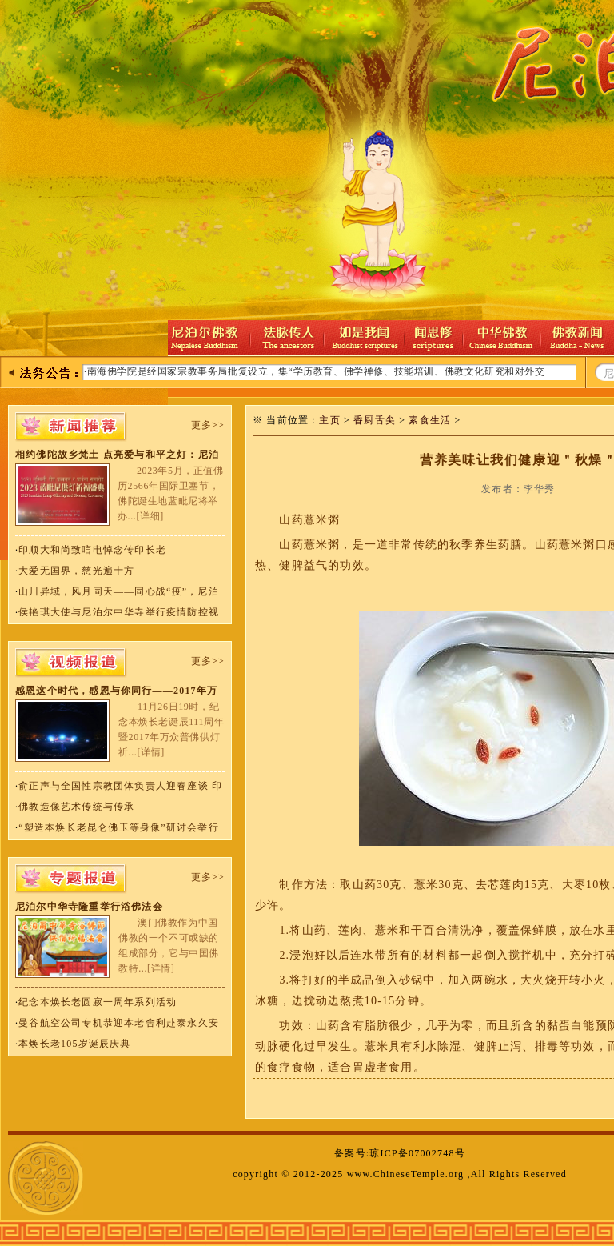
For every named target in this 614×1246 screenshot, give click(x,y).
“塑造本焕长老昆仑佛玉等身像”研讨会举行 (118, 827)
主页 (329, 420)
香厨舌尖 (374, 420)
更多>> (208, 425)
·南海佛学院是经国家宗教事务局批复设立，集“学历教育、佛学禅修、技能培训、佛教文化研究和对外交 (314, 371)
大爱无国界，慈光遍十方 (76, 570)
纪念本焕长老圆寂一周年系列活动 (97, 1002)
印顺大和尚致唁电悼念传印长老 (92, 549)
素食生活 (430, 420)
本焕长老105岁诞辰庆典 (74, 1043)
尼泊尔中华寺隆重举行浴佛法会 (89, 906)
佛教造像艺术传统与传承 (76, 806)
